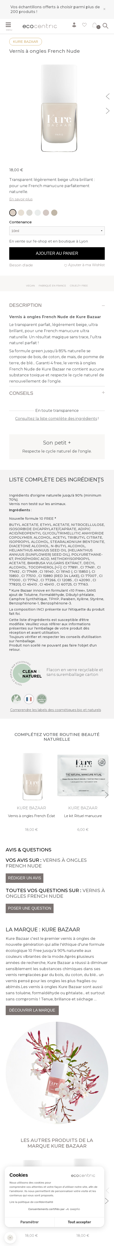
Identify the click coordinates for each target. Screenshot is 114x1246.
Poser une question (29, 908)
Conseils (21, 393)
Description (25, 305)
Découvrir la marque (32, 1010)
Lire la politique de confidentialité (31, 1202)
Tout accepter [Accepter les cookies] (79, 1222)
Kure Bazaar (25, 42)
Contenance (20, 222)
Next (108, 110)
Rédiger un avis (24, 878)
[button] (10, 1238)
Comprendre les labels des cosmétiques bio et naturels (55, 710)
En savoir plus (20, 199)
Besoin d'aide (21, 265)
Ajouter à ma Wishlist (86, 265)
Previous (108, 95)
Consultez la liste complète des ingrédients (56, 418)
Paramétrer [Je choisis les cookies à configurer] (29, 1222)
